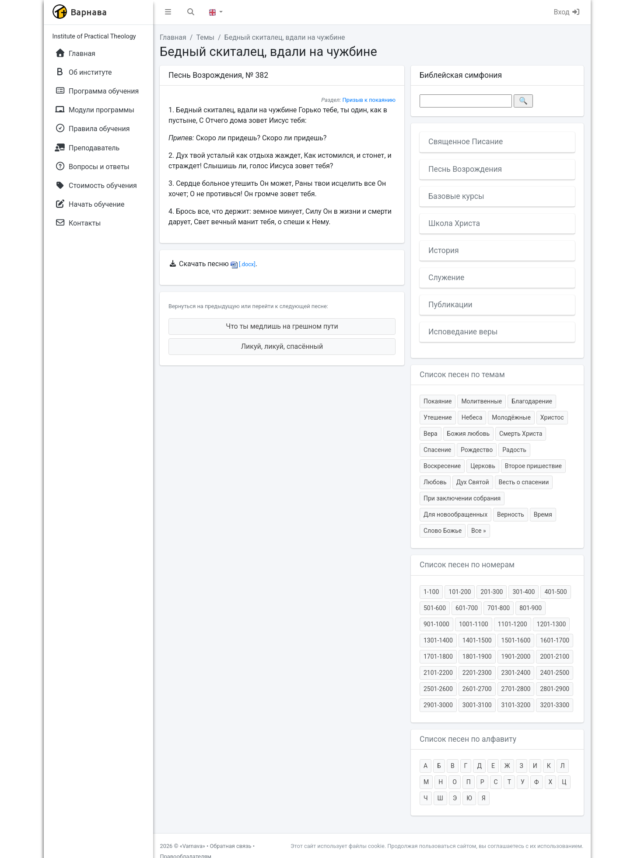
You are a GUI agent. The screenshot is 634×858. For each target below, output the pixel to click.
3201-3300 (554, 705)
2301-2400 (516, 672)
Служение (446, 277)
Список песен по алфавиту (468, 739)
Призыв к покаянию (369, 100)
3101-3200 (516, 705)
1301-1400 (438, 640)
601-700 (466, 607)
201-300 (491, 591)
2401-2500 (554, 672)
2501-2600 (438, 688)
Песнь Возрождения (465, 169)
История (443, 250)
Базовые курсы (456, 196)
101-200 (459, 591)
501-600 (435, 607)
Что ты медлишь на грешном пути (282, 326)
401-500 (555, 591)
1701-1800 (438, 656)
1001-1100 (473, 624)
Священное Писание (465, 141)
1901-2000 (516, 656)
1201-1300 (551, 624)
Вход (567, 12)
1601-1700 (554, 640)
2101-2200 (438, 672)
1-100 (431, 591)
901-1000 (436, 624)
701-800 (498, 607)
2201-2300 (477, 672)
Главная (173, 37)
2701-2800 (516, 688)
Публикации (450, 304)
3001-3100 (477, 705)
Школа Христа (454, 223)
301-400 (523, 591)
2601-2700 (477, 688)
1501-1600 (516, 640)
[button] (168, 12)
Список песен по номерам (467, 564)
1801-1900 (477, 656)
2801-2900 (554, 688)
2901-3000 (438, 705)
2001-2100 (554, 656)
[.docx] (243, 264)
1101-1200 (512, 624)
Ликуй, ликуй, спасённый (282, 346)
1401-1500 (477, 640)
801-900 (530, 607)
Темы (205, 37)
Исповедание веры (462, 331)
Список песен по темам (462, 374)
